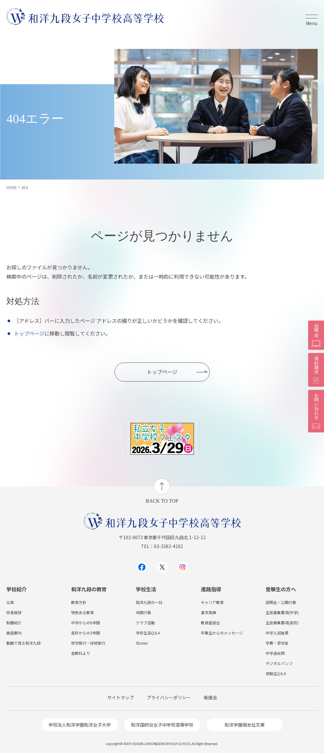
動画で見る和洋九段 (23, 643)
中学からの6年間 (85, 622)
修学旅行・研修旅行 (88, 643)
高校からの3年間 (85, 632)
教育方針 (78, 602)
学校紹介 (16, 589)
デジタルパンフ (279, 663)
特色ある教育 (82, 612)
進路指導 (211, 589)
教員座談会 (210, 622)
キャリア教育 (212, 602)
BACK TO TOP (162, 501)
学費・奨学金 (277, 643)
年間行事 (143, 612)
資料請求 (316, 369)
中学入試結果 (277, 632)
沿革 (10, 602)
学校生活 (146, 589)
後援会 (210, 697)
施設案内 (14, 632)
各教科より (80, 653)
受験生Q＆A (276, 673)
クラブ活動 (145, 622)
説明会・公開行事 (281, 602)
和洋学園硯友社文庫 (245, 725)
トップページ (29, 333)
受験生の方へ (281, 589)
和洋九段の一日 (149, 602)
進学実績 (208, 612)
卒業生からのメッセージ (222, 632)
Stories (142, 643)
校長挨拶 (14, 612)
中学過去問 (275, 653)
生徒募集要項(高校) (282, 622)
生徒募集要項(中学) (282, 612)
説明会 (316, 335)
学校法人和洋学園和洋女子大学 (80, 725)
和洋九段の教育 (89, 589)
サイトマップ (120, 697)
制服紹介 (14, 622)
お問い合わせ (316, 411)
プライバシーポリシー (169, 697)
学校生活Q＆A (148, 632)
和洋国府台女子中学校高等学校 (162, 725)
